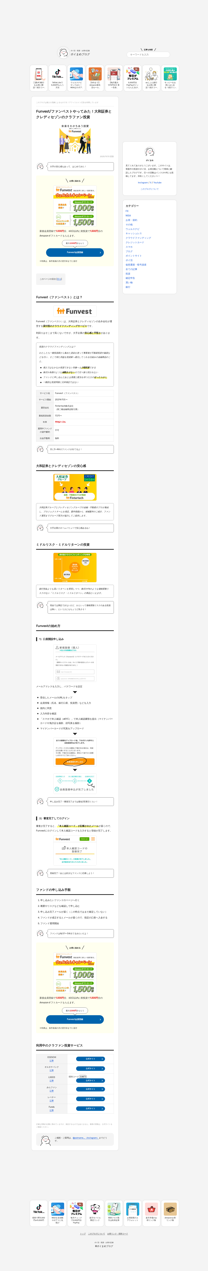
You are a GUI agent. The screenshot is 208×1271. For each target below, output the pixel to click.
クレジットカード (135, 242)
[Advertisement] (104, 20)
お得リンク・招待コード (117, 1234)
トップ (83, 1234)
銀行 (128, 287)
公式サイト (90, 1059)
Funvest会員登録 (75, 252)
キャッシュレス (134, 233)
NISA (128, 215)
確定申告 (130, 278)
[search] (148, 54)
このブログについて (150, 189)
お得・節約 (131, 220)
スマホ (129, 247)
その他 (129, 224)
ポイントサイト (134, 255)
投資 (128, 273)
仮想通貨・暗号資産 (136, 264)
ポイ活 (129, 260)
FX (127, 211)
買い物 (129, 282)
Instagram (143, 182)
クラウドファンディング (138, 238)
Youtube (157, 182)
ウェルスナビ (133, 229)
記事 (52, 1060)
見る (59, 279)
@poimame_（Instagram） (86, 1138)
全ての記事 (131, 269)
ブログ (129, 251)
